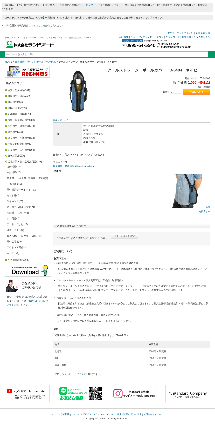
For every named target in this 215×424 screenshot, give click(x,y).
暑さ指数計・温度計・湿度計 (22, 236)
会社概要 (123, 37)
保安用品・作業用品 (18, 137)
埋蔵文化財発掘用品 (18, 143)
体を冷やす (13, 201)
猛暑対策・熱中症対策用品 (29, 61)
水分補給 (11, 172)
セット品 (11, 195)
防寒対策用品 (15, 155)
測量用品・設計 (16, 96)
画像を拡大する (60, 120)
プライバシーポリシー (104, 414)
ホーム (55, 414)
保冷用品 (51, 61)
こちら (41, 25)
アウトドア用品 (15, 247)
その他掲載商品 (16, 260)
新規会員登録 (203, 33)
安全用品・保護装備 (18, 125)
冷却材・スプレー (16, 212)
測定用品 (12, 102)
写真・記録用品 (16, 90)
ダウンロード (172, 37)
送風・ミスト (14, 230)
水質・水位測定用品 (18, 120)
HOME (8, 61)
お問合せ (186, 37)
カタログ (158, 37)
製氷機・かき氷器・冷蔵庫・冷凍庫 (26, 178)
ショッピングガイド (89, 5)
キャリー (11, 253)
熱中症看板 (13, 241)
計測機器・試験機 (17, 114)
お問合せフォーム (152, 414)
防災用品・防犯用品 (18, 149)
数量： (166, 91)
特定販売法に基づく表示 (129, 414)
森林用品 (12, 131)
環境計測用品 (15, 108)
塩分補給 (11, 166)
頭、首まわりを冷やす (19, 207)
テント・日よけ (15, 224)
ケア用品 (11, 218)
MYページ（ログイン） (180, 33)
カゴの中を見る (201, 37)
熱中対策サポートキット (20, 189)
